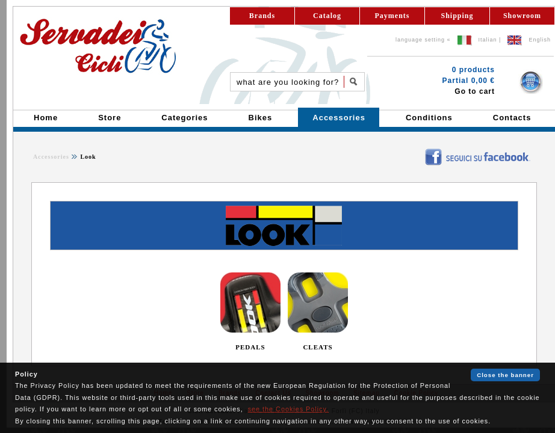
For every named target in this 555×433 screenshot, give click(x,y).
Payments (392, 15)
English (540, 40)
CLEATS (317, 347)
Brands (262, 15)
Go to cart (474, 91)
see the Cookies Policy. (288, 409)
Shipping (457, 15)
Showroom (522, 15)
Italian (488, 40)
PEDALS (250, 347)
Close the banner (505, 375)
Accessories (51, 156)
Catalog (327, 15)
